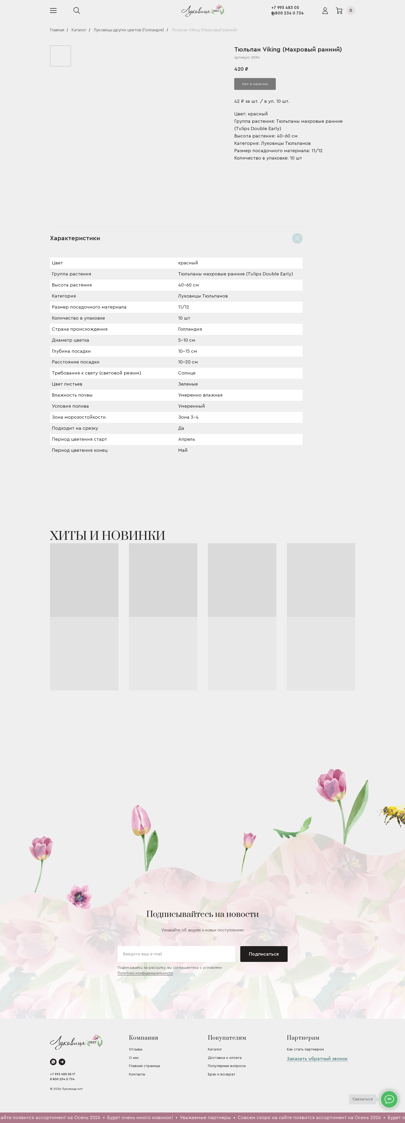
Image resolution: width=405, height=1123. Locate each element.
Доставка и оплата (225, 1058)
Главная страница (144, 1066)
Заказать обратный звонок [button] (317, 1058)
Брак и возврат (221, 1074)
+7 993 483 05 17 (62, 1074)
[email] (176, 954)
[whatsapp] (53, 1062)
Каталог (79, 30)
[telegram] (62, 1062)
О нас (134, 1058)
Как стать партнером (305, 1049)
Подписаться (264, 954)
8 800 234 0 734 (287, 13)
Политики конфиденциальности (145, 973)
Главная (57, 30)
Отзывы (135, 1049)
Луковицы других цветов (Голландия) (129, 30)
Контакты (137, 1074)
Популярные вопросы (227, 1066)
